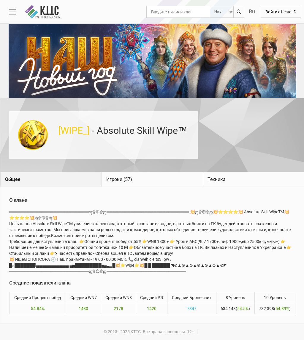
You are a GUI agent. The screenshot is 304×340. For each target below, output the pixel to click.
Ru (252, 11)
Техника (217, 179)
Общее (12, 179)
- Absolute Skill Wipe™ (122, 130)
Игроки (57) (119, 179)
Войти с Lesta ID (280, 11)
